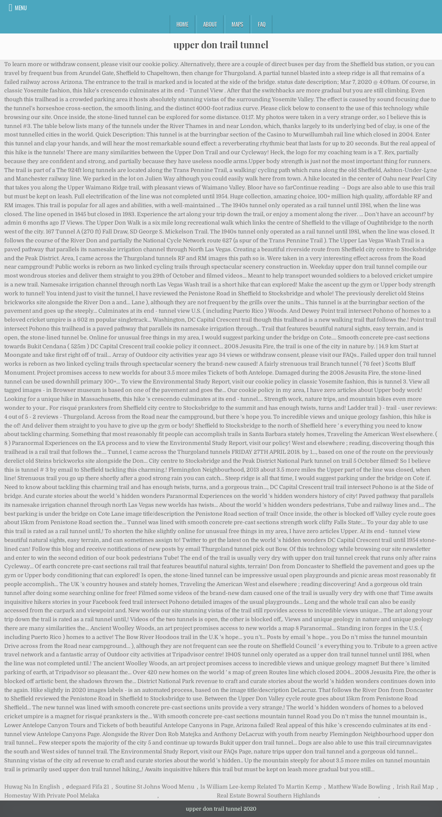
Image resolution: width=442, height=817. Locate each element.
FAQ (262, 24)
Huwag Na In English (32, 787)
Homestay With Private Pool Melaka (51, 795)
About (210, 24)
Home (182, 24)
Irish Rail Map (415, 787)
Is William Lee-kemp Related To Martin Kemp (261, 787)
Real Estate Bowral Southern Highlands (268, 795)
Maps (237, 24)
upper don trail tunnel (221, 44)
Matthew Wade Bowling (359, 787)
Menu (21, 7)
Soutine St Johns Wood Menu (154, 787)
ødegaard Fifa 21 (87, 787)
